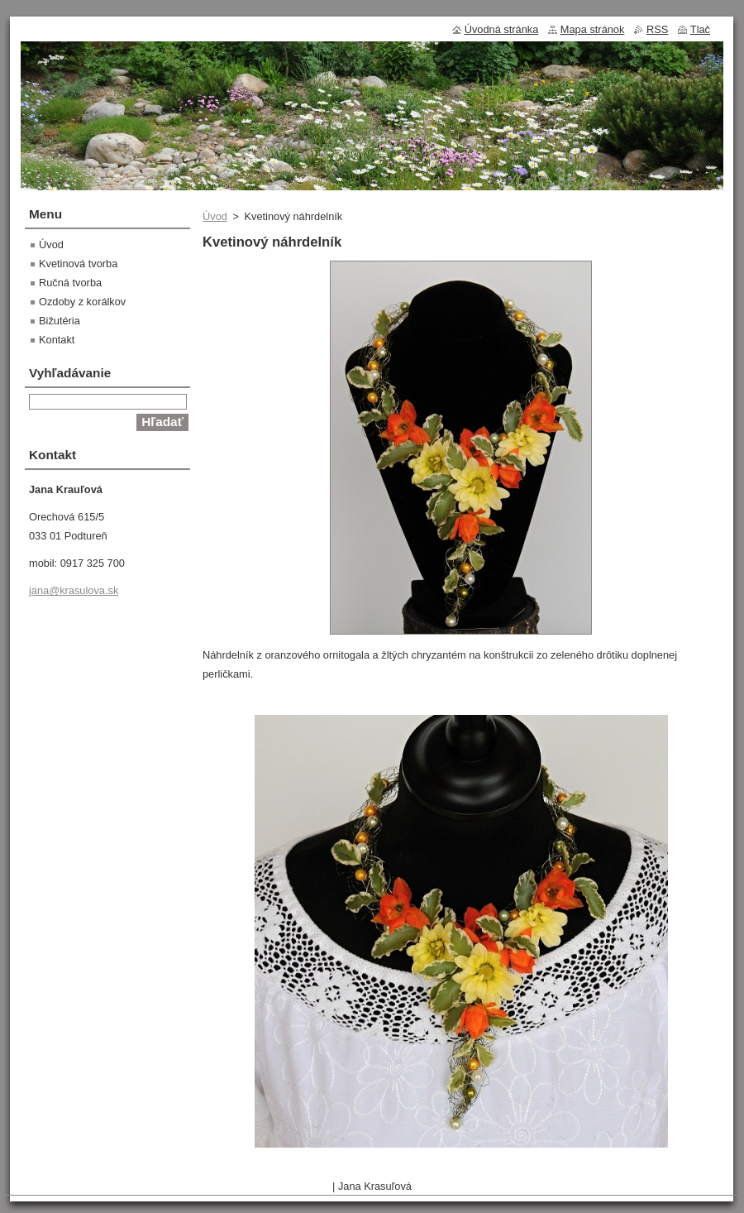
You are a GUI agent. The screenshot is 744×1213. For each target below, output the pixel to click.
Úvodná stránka (502, 29)
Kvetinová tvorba (78, 263)
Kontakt (56, 339)
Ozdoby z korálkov (82, 301)
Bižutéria (59, 320)
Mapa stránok (592, 29)
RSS (657, 29)
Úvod (215, 216)
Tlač (700, 29)
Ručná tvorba (70, 282)
